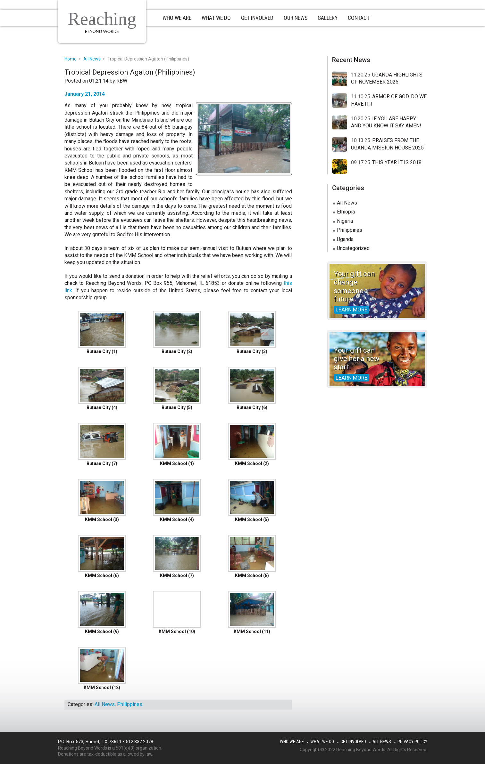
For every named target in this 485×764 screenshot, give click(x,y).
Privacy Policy (412, 741)
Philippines (129, 704)
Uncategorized (353, 248)
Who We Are (292, 741)
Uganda (345, 239)
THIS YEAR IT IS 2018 (397, 162)
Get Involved (353, 741)
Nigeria (345, 221)
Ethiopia (346, 212)
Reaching (105, 18)
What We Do (322, 741)
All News (105, 704)
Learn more (351, 309)
